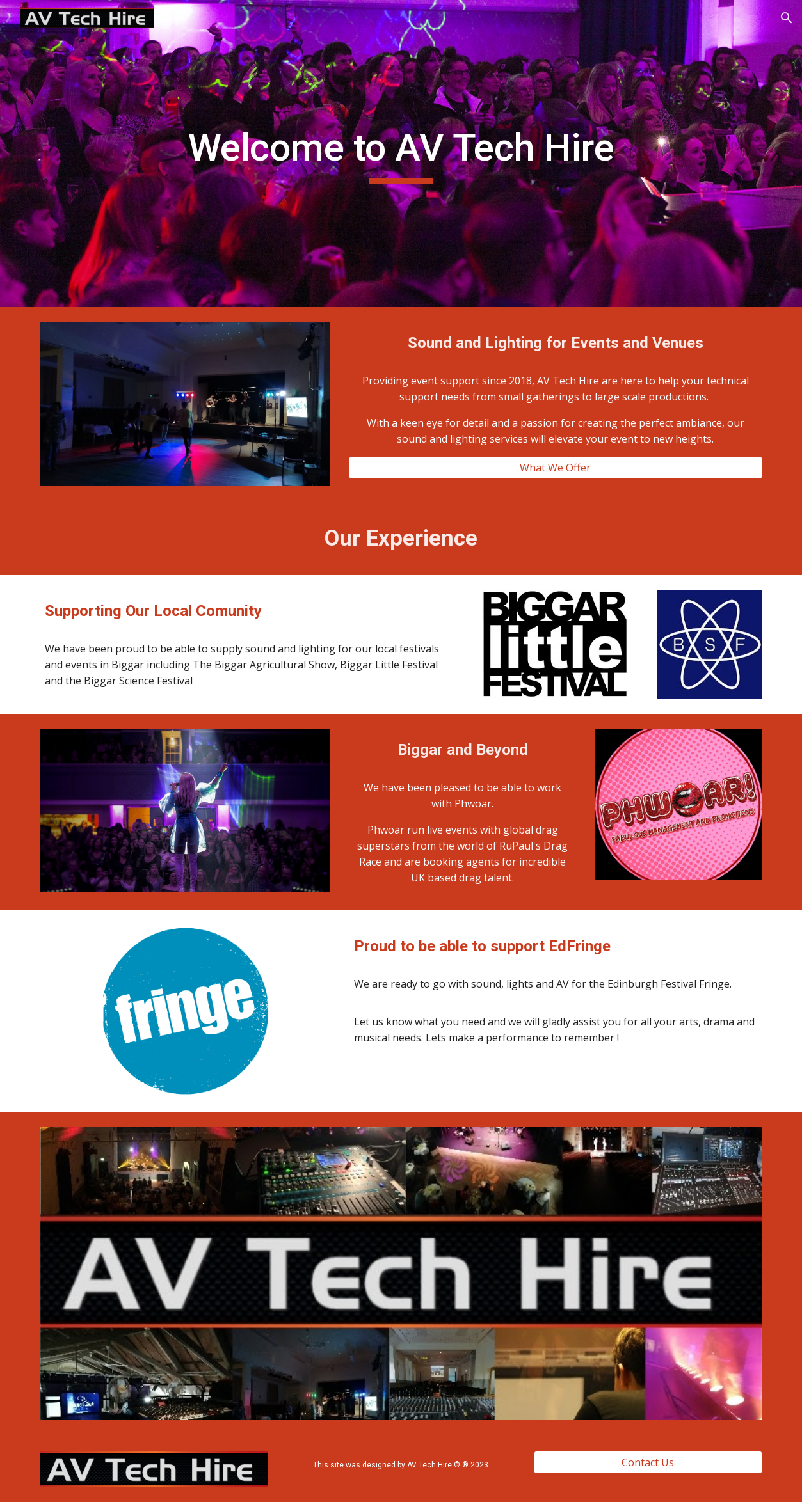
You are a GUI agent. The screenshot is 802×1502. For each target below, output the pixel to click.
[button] (786, 18)
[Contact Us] (648, 1462)
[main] (401, 153)
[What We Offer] (555, 467)
